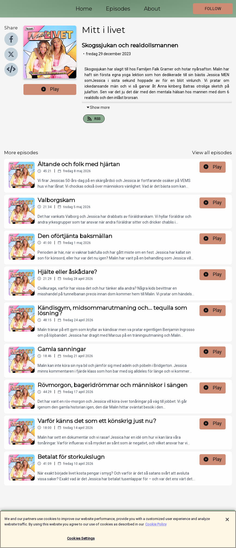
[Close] (227, 522)
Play (50, 89)
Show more (98, 107)
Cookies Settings (81, 541)
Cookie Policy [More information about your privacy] (156, 526)
